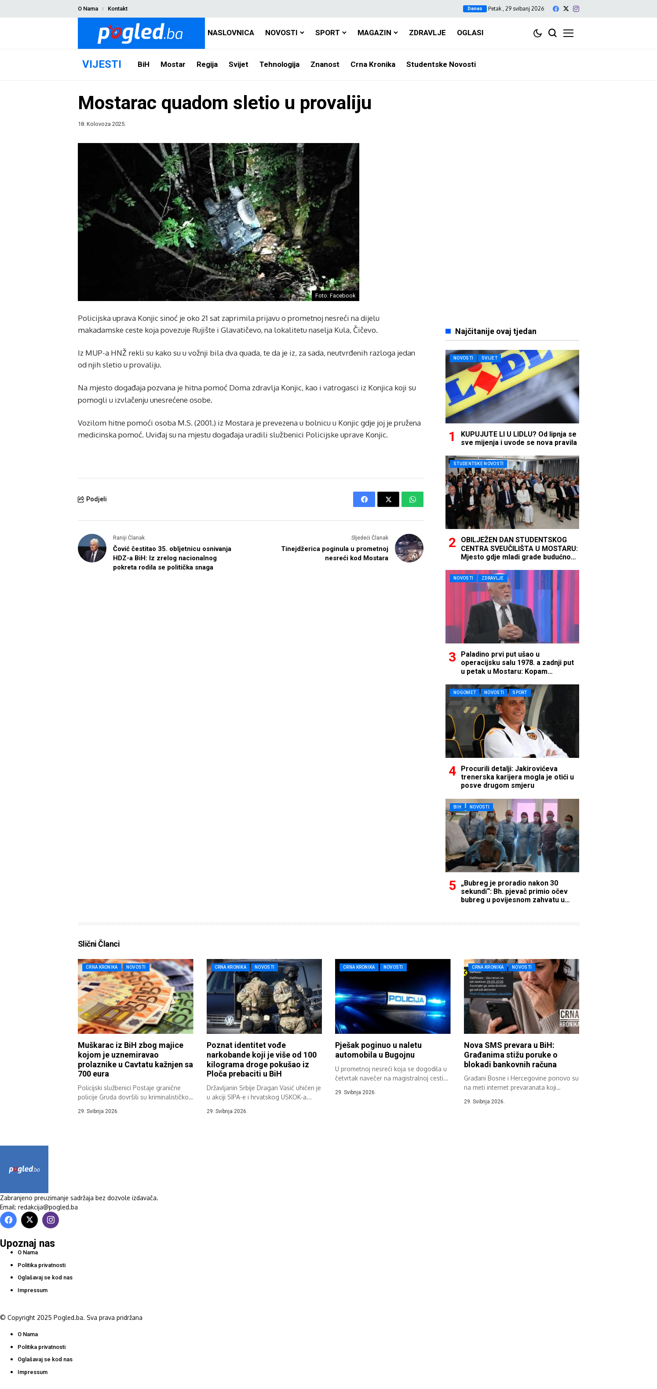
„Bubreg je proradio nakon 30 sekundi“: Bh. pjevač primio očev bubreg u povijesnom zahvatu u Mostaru (514, 896)
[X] (566, 8)
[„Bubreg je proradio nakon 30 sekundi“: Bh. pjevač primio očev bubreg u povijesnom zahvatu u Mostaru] (512, 835)
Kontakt (118, 8)
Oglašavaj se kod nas (45, 1277)
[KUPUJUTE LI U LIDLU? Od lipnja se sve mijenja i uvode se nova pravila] (512, 386)
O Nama (88, 8)
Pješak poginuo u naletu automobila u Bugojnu (378, 1049)
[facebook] (556, 9)
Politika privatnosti (42, 1265)
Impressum (32, 1290)
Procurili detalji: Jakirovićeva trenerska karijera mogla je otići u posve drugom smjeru (517, 777)
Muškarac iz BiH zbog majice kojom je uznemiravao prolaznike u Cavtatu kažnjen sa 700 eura (135, 1059)
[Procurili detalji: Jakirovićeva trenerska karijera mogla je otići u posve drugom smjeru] (512, 721)
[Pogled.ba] (141, 33)
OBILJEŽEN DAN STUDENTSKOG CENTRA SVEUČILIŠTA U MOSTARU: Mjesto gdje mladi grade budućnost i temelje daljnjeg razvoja (519, 553)
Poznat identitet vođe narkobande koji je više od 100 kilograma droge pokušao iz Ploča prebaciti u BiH (262, 1059)
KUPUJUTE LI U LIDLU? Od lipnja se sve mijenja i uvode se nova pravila (519, 438)
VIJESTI (101, 64)
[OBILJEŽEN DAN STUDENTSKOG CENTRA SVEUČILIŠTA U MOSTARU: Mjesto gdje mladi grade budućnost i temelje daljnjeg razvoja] (512, 492)
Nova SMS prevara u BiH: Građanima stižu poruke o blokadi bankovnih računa (511, 1054)
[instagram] (576, 9)
